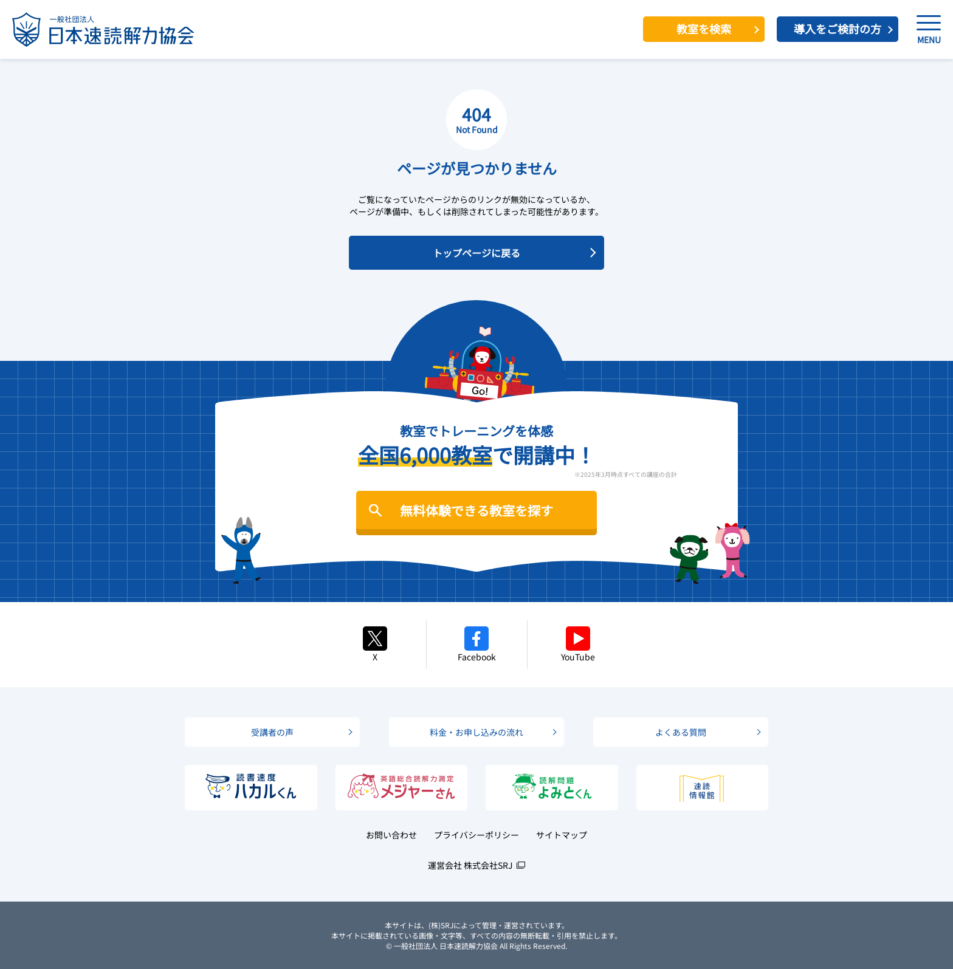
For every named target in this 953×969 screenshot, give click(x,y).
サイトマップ (561, 835)
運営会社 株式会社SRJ (470, 865)
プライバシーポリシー (476, 835)
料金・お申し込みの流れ (476, 732)
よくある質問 (680, 732)
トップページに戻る (476, 252)
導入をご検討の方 (837, 28)
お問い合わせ (391, 835)
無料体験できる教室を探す (476, 510)
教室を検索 (703, 28)
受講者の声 (272, 732)
